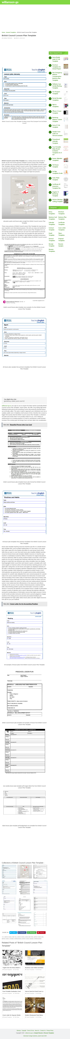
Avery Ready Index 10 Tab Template (56, 59)
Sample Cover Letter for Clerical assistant (57, 133)
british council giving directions (25, 937)
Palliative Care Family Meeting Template (57, 86)
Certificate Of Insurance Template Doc (56, 186)
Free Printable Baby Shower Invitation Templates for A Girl (57, 150)
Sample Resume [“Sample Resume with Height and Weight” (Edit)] (38, 1033)
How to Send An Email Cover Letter (35, 991)
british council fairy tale (11, 937)
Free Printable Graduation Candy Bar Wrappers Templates (19, 991)
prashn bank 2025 (42, 1036)
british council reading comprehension (31, 938)
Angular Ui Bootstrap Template (55, 194)
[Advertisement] (35, 18)
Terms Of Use (30, 1030)
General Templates (7, 38)
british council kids (38, 937)
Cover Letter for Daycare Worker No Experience (16, 1015)
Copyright (24, 1030)
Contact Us (43, 1030)
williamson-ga (10, 2)
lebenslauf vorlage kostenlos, (30, 1036)
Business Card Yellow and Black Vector (36, 967)
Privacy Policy (49, 1030)
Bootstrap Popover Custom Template (57, 119)
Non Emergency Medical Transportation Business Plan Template (57, 76)
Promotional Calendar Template (56, 141)
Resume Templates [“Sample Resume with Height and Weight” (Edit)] (49, 1033)
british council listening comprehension (12, 938)
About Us (37, 1030)
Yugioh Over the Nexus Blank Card (12, 967)
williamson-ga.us (6, 405)
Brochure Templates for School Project (56, 67)
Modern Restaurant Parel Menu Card (35, 1015)
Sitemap (19, 1030)
